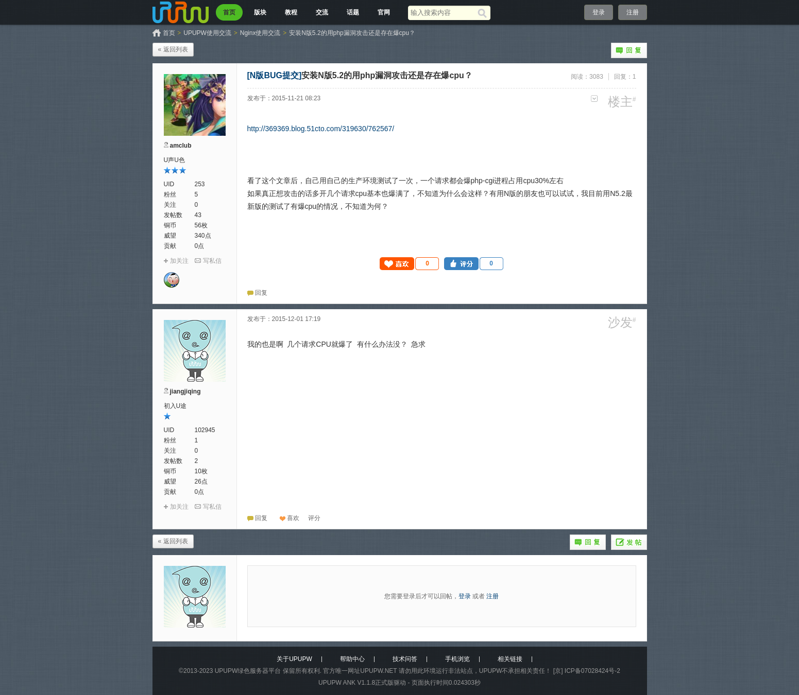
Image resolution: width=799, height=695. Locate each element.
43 (198, 215)
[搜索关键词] (443, 12)
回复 (629, 50)
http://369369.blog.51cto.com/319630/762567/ (321, 128)
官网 (384, 12)
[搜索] (484, 13)
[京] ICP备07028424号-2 (586, 670)
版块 (260, 12)
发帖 (629, 542)
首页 (229, 12)
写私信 (212, 260)
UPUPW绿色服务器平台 (248, 670)
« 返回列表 (173, 49)
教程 (291, 12)
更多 (594, 98)
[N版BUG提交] (274, 75)
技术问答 (405, 659)
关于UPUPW (294, 659)
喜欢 (293, 518)
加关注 (179, 260)
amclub (181, 145)
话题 (353, 12)
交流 (322, 12)
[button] (409, 263)
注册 (632, 12)
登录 (598, 12)
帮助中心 (352, 659)
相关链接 (510, 659)
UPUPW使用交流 (207, 33)
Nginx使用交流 (260, 33)
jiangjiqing (185, 391)
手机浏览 (457, 659)
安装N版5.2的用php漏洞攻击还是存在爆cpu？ (352, 33)
